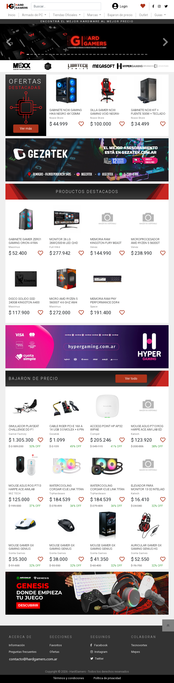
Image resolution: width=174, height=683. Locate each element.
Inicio (11, 15)
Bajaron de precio (120, 15)
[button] (8, 42)
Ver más (26, 128)
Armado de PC (33, 15)
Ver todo (131, 378)
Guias (159, 15)
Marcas (93, 15)
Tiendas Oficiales (65, 15)
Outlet (143, 15)
